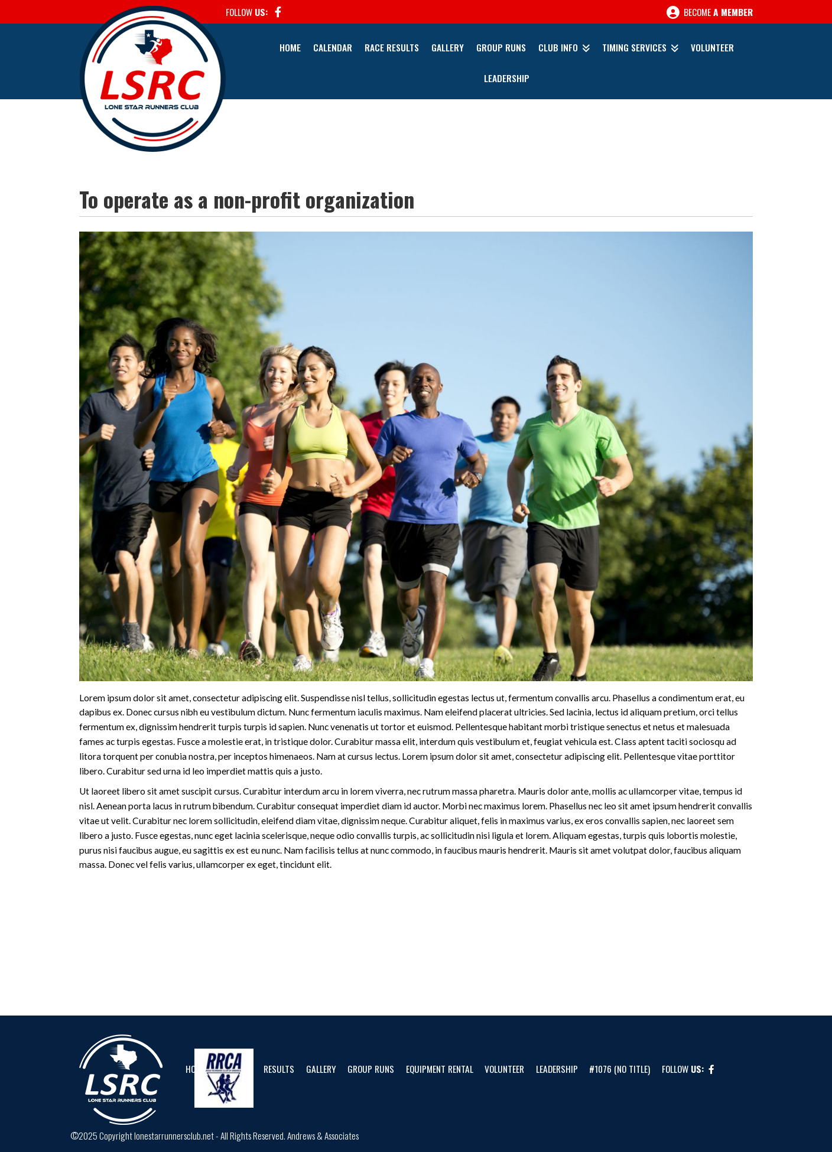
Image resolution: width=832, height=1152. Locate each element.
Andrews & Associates (323, 1135)
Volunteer (712, 47)
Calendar (332, 47)
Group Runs (501, 47)
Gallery (447, 47)
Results (279, 1068)
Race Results (392, 47)
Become (710, 12)
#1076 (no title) (619, 1068)
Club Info (558, 47)
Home (290, 47)
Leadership (506, 77)
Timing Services (634, 47)
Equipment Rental (439, 1068)
